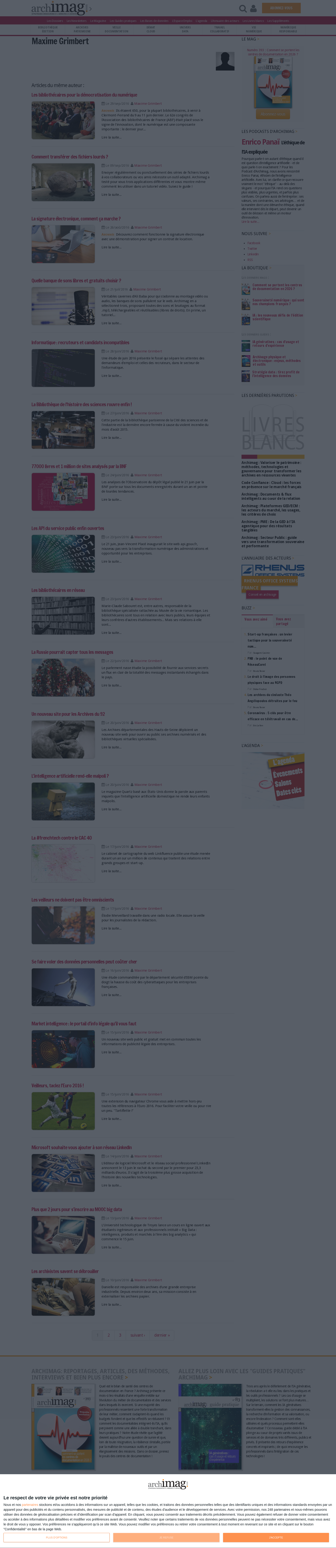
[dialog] (168, 1511)
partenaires (30, 1504)
